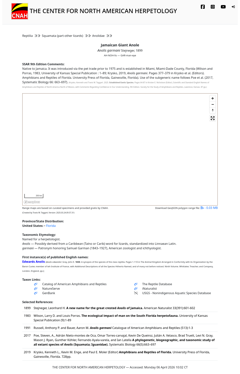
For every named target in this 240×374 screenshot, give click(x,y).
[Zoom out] (213, 104)
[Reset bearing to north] (213, 110)
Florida (51, 226)
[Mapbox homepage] (32, 202)
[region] (120, 150)
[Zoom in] (213, 98)
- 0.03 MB (209, 208)
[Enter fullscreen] (213, 118)
